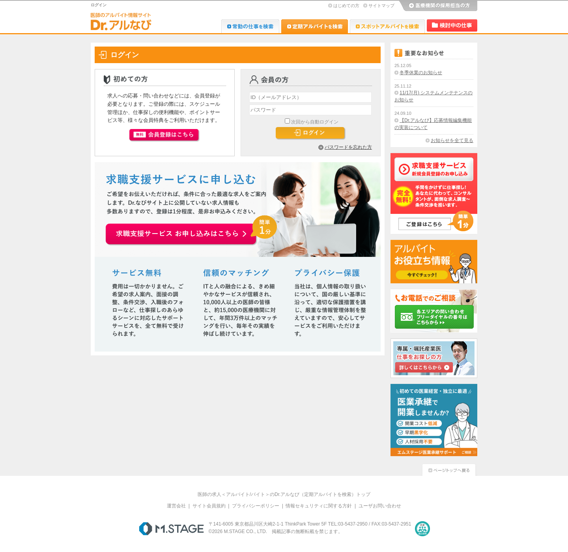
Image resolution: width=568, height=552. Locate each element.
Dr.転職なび (250, 26)
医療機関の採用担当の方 (437, 6)
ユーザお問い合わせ (380, 506)
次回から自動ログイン (314, 122)
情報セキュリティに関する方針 (319, 506)
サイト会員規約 (209, 506)
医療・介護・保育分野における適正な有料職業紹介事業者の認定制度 (422, 528)
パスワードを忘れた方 (348, 147)
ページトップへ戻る (448, 469)
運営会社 (176, 506)
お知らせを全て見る (452, 140)
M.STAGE (171, 528)
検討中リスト (452, 25)
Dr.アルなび (314, 26)
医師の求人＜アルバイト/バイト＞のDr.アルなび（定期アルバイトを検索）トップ (284, 494)
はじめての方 (346, 5)
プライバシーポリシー (255, 506)
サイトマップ (381, 5)
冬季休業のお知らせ (421, 72)
